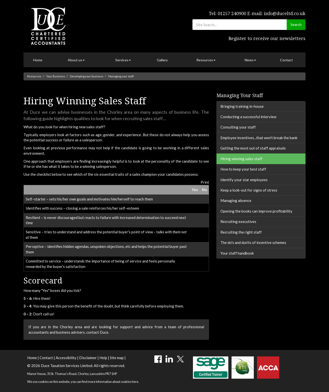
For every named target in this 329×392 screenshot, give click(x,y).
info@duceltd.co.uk (285, 13)
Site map (117, 357)
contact (92, 332)
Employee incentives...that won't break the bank (258, 137)
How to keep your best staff (243, 169)
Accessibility (66, 357)
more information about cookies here (113, 382)
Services (123, 60)
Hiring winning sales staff (241, 158)
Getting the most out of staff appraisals (253, 148)
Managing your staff (121, 76)
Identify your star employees (244, 179)
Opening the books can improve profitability (256, 211)
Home (37, 60)
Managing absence (235, 200)
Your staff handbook (237, 253)
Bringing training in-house (242, 106)
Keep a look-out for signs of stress (248, 190)
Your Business (55, 76)
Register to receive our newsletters (267, 38)
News (250, 60)
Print (205, 182)
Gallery (162, 60)
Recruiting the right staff (241, 232)
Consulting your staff (238, 127)
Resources (205, 60)
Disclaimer (88, 357)
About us (76, 60)
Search (296, 24)
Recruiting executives (238, 221)
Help (103, 357)
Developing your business (86, 76)
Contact (286, 60)
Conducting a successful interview (248, 116)
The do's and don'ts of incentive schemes (253, 242)
